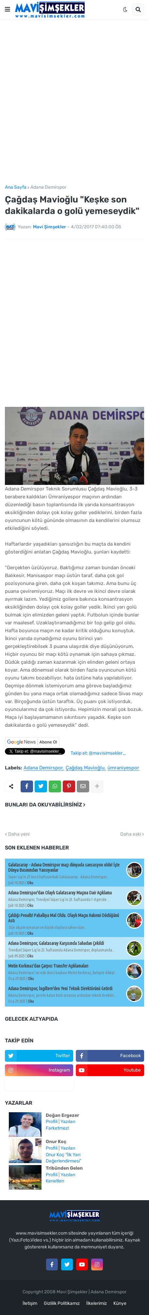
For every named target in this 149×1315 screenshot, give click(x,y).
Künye (119, 1303)
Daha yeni (18, 834)
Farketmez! (57, 1128)
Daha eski (130, 834)
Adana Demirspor (48, 187)
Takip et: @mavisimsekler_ (98, 753)
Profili (52, 1121)
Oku (30, 883)
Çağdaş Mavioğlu (85, 768)
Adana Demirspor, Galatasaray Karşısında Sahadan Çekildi (56, 943)
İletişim (30, 1303)
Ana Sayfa (15, 187)
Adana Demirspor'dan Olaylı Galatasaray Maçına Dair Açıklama (60, 892)
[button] (7, 9)
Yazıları (67, 1121)
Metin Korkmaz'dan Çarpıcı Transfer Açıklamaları (48, 966)
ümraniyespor (123, 768)
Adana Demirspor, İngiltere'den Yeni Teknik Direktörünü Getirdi (60, 988)
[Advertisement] (74, 102)
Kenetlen (55, 1181)
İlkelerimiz (96, 1303)
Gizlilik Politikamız (62, 1303)
